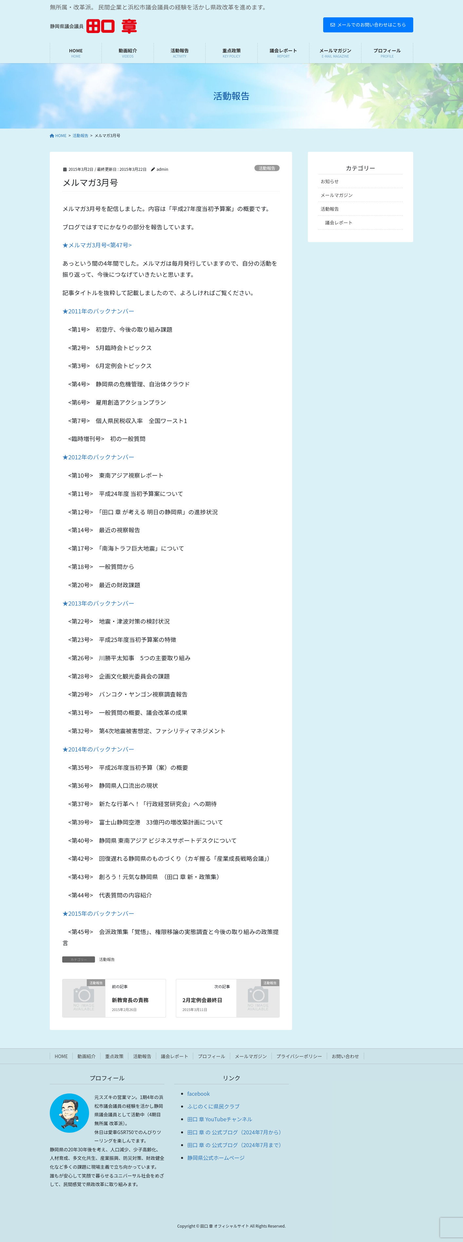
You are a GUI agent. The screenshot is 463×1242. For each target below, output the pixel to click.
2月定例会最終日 (202, 1000)
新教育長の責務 (130, 1000)
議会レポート (339, 222)
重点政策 (114, 1056)
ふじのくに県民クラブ (213, 1106)
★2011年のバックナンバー (98, 311)
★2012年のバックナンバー (98, 456)
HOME (61, 1056)
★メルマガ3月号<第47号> (97, 244)
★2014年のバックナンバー (98, 749)
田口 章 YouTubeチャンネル (219, 1119)
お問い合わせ (345, 1056)
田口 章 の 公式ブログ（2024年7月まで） (235, 1145)
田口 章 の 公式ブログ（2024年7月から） (235, 1132)
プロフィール (211, 1056)
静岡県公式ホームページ (216, 1158)
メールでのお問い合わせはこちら (368, 24)
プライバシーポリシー (299, 1056)
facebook (198, 1093)
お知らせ (330, 181)
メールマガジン (337, 195)
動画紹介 (86, 1056)
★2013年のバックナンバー (98, 603)
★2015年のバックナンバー (98, 913)
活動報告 (267, 168)
